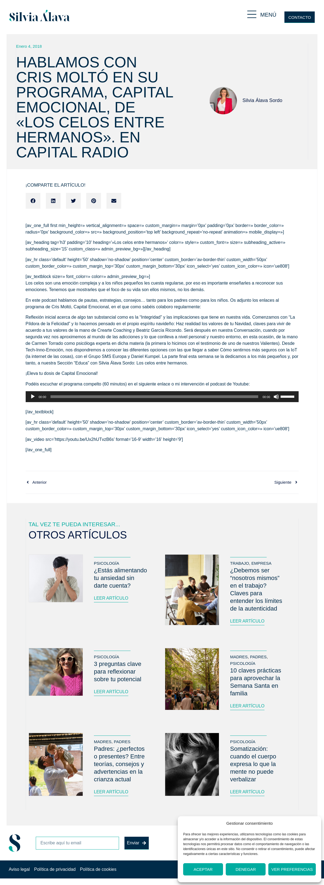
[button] (33, 201)
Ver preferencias (292, 869)
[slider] (154, 396)
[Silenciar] (276, 396)
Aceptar (203, 869)
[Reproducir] (32, 396)
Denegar (246, 869)
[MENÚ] (251, 14)
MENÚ (268, 15)
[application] (162, 396)
